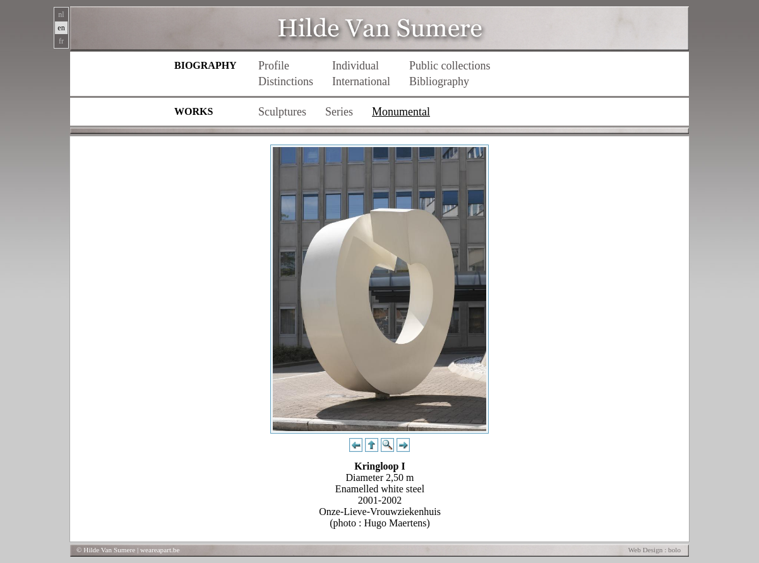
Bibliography (439, 81)
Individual (355, 65)
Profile (273, 65)
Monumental (401, 111)
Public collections (449, 65)
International (361, 81)
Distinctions (285, 81)
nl (61, 14)
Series (339, 111)
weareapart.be (159, 550)
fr (61, 41)
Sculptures (282, 111)
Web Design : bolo (654, 550)
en (60, 27)
